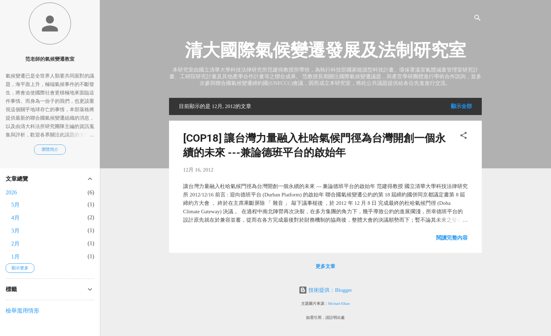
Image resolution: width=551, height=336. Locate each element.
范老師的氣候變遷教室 (49, 59)
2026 (11, 192)
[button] (463, 136)
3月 (15, 231)
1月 (15, 257)
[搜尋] (477, 19)
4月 (15, 218)
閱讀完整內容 (452, 238)
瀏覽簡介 (49, 149)
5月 (15, 205)
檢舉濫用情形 (22, 311)
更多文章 (325, 266)
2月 (15, 244)
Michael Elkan (339, 303)
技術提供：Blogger (325, 290)
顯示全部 (461, 106)
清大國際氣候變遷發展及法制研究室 (325, 50)
